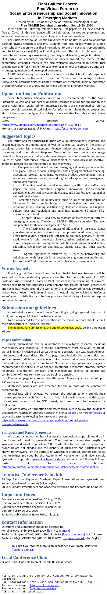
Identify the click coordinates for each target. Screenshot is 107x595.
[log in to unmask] (39, 324)
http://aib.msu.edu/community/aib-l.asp (61, 582)
